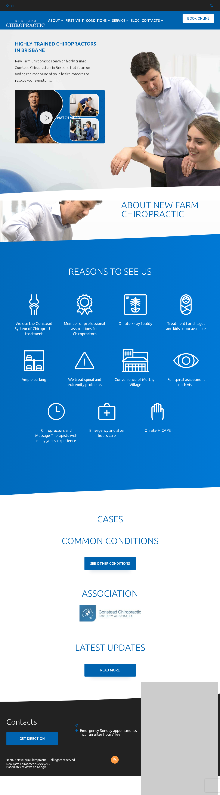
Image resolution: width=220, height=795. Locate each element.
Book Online (198, 18)
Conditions (96, 20)
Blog (135, 20)
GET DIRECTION (32, 738)
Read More (110, 670)
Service (118, 20)
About (54, 20)
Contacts (151, 20)
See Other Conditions (110, 563)
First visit (74, 20)
